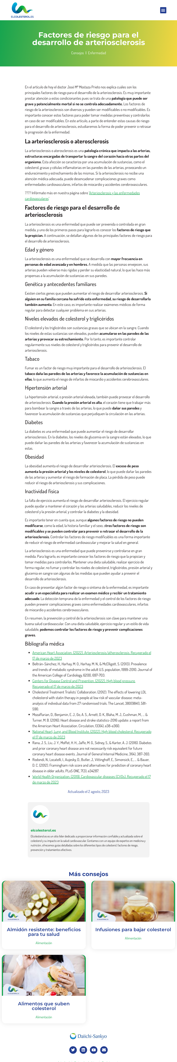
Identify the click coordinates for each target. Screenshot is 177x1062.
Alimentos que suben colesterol (44, 1006)
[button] (163, 10)
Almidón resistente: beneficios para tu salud (44, 932)
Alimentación (44, 943)
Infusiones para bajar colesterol (133, 929)
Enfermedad (97, 52)
